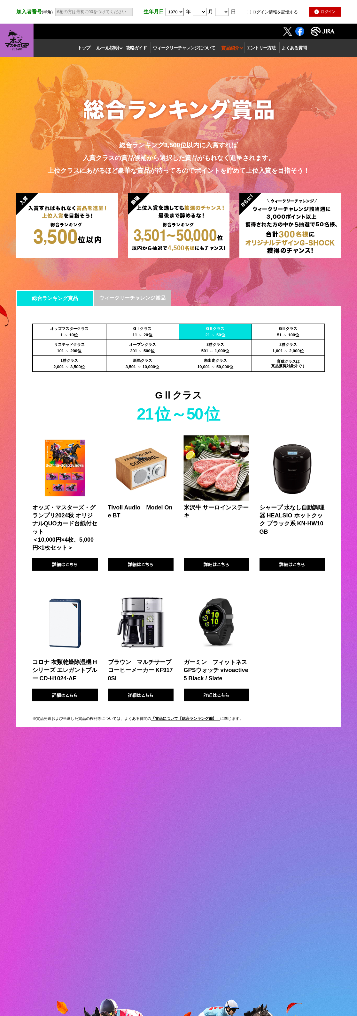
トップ (84, 47)
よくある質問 (294, 47)
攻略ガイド (136, 47)
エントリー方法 (261, 47)
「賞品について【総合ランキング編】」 (185, 718)
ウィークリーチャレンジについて (184, 47)
